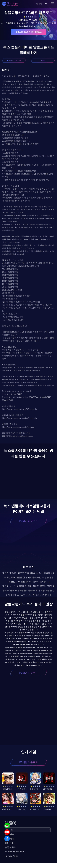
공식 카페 (9, 838)
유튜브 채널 (10, 847)
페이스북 (9, 843)
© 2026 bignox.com (14, 851)
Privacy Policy (11, 856)
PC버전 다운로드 (14, 60)
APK (43, 60)
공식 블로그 (10, 834)
